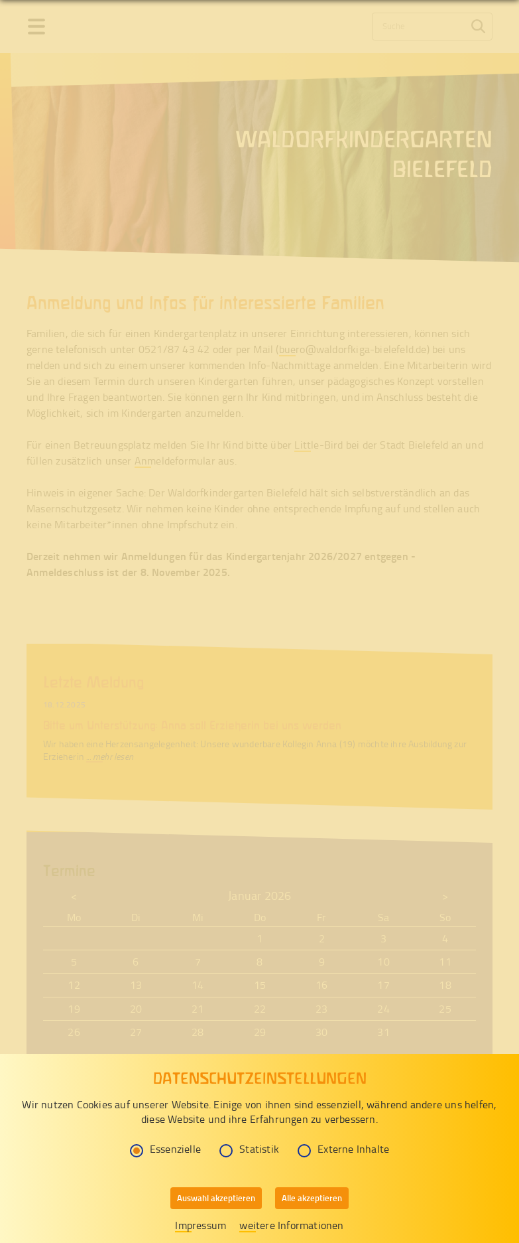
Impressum (200, 1225)
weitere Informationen (291, 1225)
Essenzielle (165, 1148)
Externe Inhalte (343, 1148)
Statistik (249, 1148)
